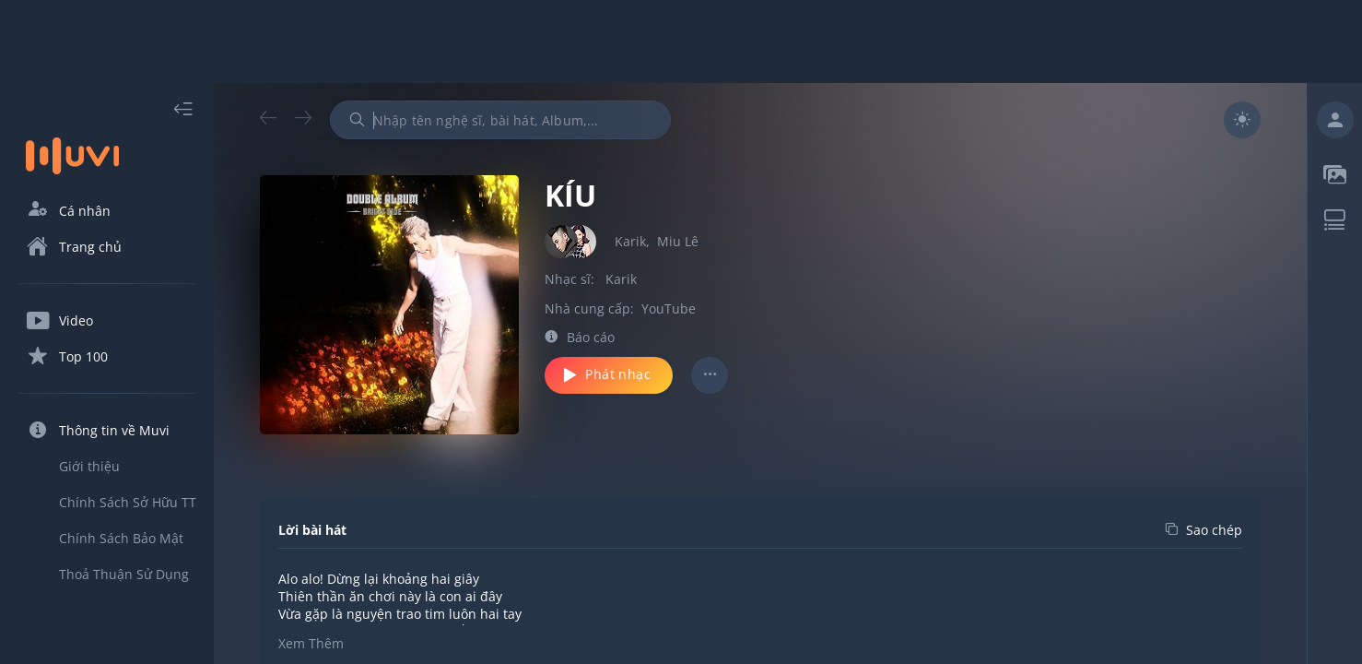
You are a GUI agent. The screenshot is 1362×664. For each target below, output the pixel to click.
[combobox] (500, 120)
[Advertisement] (681, 41)
